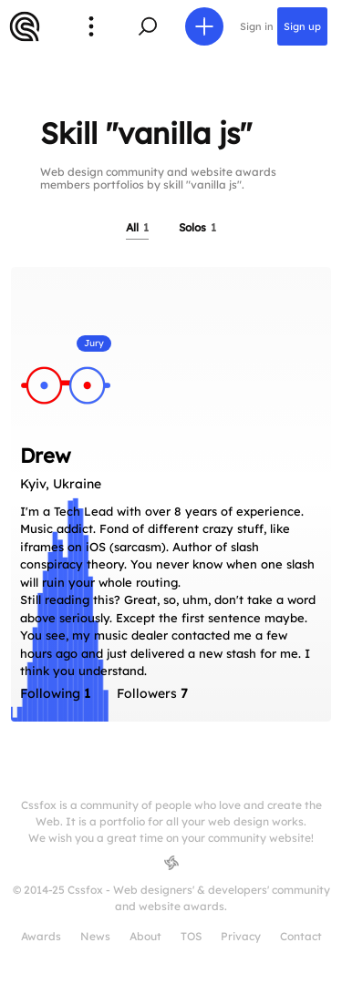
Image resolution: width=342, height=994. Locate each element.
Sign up (302, 26)
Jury (94, 343)
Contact (301, 936)
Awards (41, 936)
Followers (152, 693)
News (95, 936)
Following (55, 693)
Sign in (257, 26)
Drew (45, 455)
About (145, 936)
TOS (191, 936)
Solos (197, 227)
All (137, 227)
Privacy (241, 936)
